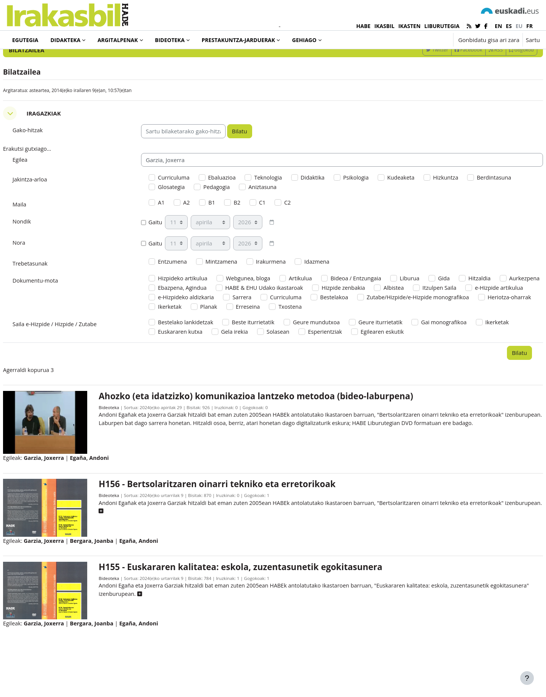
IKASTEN (409, 26)
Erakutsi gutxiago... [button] (46, 180)
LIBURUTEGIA (442, 26)
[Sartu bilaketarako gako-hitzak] (459, 60)
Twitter (419, 80)
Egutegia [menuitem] (25, 40)
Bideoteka (121, 446)
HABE (363, 26)
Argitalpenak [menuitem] (117, 40)
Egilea (38, 191)
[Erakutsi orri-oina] (527, 678)
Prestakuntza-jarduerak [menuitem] (238, 40)
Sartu (533, 40)
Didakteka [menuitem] (65, 40)
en (498, 26)
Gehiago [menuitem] (304, 40)
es (509, 26)
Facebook (450, 80)
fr (529, 26)
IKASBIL (384, 26)
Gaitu (161, 255)
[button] (424, 40)
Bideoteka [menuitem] (170, 40)
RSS (478, 80)
